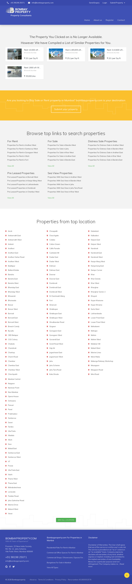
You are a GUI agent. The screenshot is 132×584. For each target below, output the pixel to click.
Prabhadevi (12, 414)
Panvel (11, 405)
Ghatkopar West (55, 318)
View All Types (52, 567)
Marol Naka (95, 357)
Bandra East (13, 279)
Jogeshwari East (55, 352)
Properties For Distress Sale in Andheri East (105, 152)
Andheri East (13, 253)
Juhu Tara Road (55, 370)
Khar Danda (95, 279)
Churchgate (54, 235)
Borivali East (13, 318)
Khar (93, 274)
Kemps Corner (96, 270)
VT (9, 461)
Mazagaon (95, 365)
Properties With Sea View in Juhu (61, 184)
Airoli (10, 231)
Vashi (10, 474)
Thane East (12, 483)
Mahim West (96, 339)
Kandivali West (97, 257)
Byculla (11, 331)
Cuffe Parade (54, 248)
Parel (10, 409)
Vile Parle (12, 431)
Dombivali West (55, 292)
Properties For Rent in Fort (17, 160)
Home (87, 20)
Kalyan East (95, 240)
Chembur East (13, 365)
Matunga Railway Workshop (102, 361)
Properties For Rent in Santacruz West (22, 149)
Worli (10, 440)
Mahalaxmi (95, 326)
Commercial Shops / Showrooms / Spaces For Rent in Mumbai (66, 557)
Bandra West (13, 283)
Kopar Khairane (97, 300)
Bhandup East (13, 287)
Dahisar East (54, 270)
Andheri (11, 248)
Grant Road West (56, 344)
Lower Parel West (98, 322)
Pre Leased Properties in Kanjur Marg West (24, 181)
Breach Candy (13, 326)
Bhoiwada (12, 300)
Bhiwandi (11, 296)
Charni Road (13, 357)
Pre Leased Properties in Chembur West (23, 192)
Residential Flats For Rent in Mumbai (61, 548)
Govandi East (54, 339)
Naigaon (11, 383)
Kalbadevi (95, 235)
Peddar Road (13, 496)
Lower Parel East (97, 318)
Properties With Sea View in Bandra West (64, 181)
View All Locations (66, 520)
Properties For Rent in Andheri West (21, 145)
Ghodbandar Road (56, 322)
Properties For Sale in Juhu (58, 149)
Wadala (11, 435)
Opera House (13, 396)
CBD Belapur (13, 335)
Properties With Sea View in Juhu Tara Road (65, 188)
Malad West (95, 348)
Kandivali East (96, 253)
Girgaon (52, 326)
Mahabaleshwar (14, 487)
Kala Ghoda (54, 374)
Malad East (12, 448)
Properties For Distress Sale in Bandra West (105, 149)
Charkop (11, 352)
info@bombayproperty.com (42, 3)
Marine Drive (13, 505)
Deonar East (54, 279)
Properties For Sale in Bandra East (61, 160)
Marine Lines (96, 352)
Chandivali (12, 348)
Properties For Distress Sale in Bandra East (105, 160)
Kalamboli (95, 231)
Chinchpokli (12, 374)
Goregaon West (55, 335)
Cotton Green (54, 244)
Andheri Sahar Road (16, 257)
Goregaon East (55, 331)
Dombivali (53, 283)
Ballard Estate (13, 270)
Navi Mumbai (13, 392)
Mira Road (95, 374)
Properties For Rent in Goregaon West (22, 152)
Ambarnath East (14, 235)
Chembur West (14, 370)
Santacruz (12, 418)
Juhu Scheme (54, 365)
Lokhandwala (96, 313)
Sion (10, 444)
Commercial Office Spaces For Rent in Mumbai (65, 553)
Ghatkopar (53, 309)
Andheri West (13, 261)
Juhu (51, 361)
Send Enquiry (94, 3)
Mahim (93, 335)
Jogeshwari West (56, 357)
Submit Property (117, 3)
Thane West (13, 479)
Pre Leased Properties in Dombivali (21, 188)
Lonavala (11, 492)
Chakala (11, 344)
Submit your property (66, 109)
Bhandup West (14, 292)
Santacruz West (14, 457)
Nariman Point (13, 388)
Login (105, 3)
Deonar (52, 274)
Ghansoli (52, 305)
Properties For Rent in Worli (18, 156)
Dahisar (52, 266)
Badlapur (11, 266)
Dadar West (54, 261)
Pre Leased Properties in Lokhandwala (22, 184)
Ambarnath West (15, 240)
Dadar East (53, 257)
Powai (10, 466)
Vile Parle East (13, 470)
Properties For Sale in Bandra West (62, 145)
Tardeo (11, 427)
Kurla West (95, 309)
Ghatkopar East (55, 313)
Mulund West (13, 509)
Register (110, 20)
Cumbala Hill (54, 253)
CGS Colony (13, 339)
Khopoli (94, 296)
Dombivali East (55, 287)
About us (98, 20)
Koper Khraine (96, 305)
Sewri (10, 422)
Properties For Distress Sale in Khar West (104, 156)
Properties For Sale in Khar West (61, 152)
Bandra (11, 274)
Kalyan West (96, 244)
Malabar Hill (95, 344)
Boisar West (13, 309)
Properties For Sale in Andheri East (62, 156)
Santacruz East (14, 453)
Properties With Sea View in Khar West (63, 192)
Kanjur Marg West (98, 261)
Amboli (11, 244)
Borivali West (13, 322)
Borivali (11, 313)
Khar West (95, 283)
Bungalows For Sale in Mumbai (59, 563)
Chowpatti (53, 231)
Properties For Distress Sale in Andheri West (106, 145)
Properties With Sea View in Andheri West (64, 177)
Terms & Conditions (45, 580)
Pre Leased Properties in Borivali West (22, 177)
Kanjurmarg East (97, 266)
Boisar (10, 305)
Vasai (10, 513)
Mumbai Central (14, 379)
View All (10, 166)
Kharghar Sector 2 (98, 292)
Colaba (52, 240)
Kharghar (94, 287)
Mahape (94, 331)
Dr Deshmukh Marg (57, 296)
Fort (51, 300)
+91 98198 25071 (17, 3)
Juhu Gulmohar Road (16, 500)
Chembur (11, 361)
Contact (121, 20)
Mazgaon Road (97, 370)
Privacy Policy (60, 580)
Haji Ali (52, 348)
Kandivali (94, 248)
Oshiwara (12, 401)
